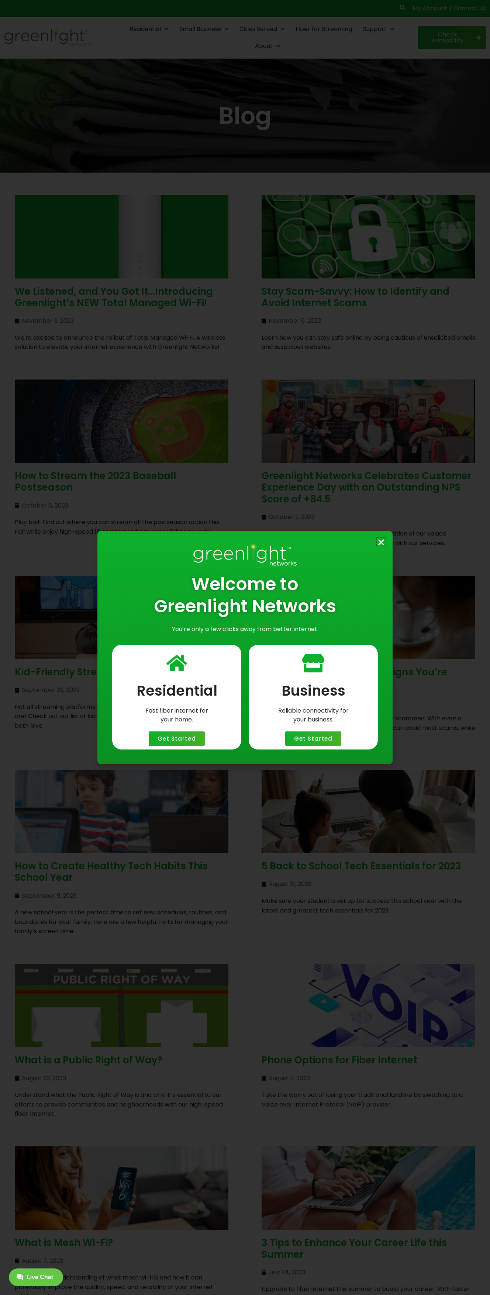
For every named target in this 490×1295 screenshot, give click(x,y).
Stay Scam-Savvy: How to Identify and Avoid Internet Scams (355, 297)
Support (378, 29)
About (267, 46)
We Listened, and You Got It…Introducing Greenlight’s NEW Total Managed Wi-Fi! (114, 297)
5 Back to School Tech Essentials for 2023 (361, 866)
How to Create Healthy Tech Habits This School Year (111, 871)
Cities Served (261, 29)
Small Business (203, 29)
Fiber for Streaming (324, 29)
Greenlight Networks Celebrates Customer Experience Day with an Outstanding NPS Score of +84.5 (367, 487)
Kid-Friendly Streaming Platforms (97, 672)
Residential (149, 29)
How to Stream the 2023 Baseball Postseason (95, 481)
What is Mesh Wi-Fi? (64, 1168)
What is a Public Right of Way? (89, 1060)
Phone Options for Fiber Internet (339, 1060)
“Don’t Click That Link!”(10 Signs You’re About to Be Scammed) (354, 677)
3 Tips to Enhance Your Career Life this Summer (354, 1174)
